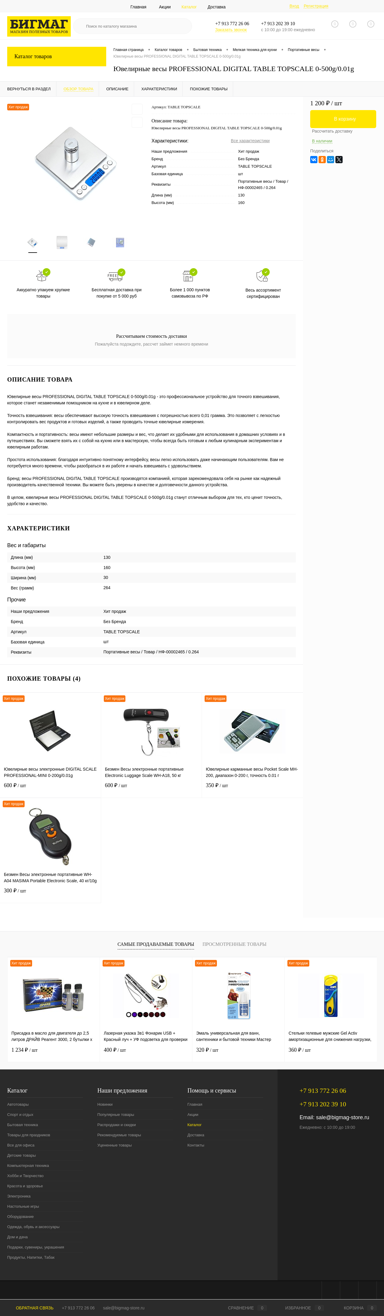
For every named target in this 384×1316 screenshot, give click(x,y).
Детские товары (21, 1155)
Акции (165, 6)
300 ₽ (50, 894)
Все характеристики (250, 140)
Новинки (104, 1104)
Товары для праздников (28, 1135)
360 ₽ (300, 1050)
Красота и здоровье (25, 1186)
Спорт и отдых (20, 1115)
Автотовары (18, 1104)
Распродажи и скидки (116, 1125)
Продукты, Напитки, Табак (31, 1257)
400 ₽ (115, 1050)
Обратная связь (30, 1308)
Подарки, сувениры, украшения (35, 1247)
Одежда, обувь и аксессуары (33, 1227)
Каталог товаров (56, 56)
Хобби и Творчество (25, 1176)
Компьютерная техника (28, 1166)
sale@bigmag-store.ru (342, 1118)
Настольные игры (23, 1206)
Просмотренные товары (234, 944)
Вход (294, 6)
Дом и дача (17, 1237)
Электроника (19, 1196)
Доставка (217, 6)
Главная (138, 6)
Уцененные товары (114, 1145)
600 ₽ (50, 789)
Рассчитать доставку (332, 131)
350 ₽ (252, 789)
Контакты (196, 1145)
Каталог (189, 6)
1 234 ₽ (24, 1050)
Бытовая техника (22, 1125)
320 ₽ (207, 1050)
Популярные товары (115, 1115)
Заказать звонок (231, 29)
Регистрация (316, 6)
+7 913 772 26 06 (78, 1308)
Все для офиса (20, 1145)
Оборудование (20, 1217)
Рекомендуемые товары (119, 1135)
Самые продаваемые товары (156, 944)
